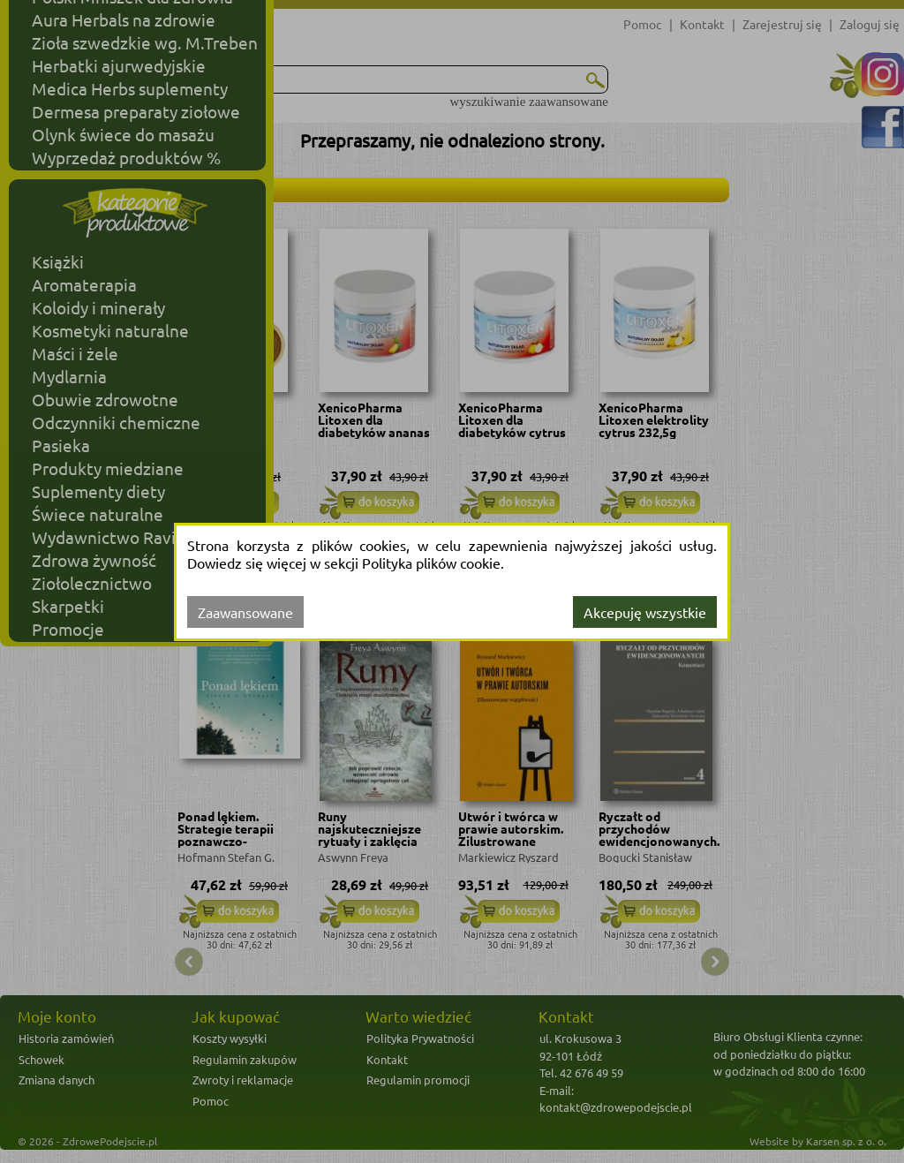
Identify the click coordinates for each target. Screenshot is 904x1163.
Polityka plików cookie (431, 562)
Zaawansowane (245, 612)
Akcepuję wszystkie (645, 612)
